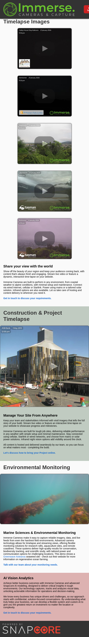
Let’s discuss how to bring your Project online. (29, 452)
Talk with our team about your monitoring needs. (30, 564)
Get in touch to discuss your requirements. (27, 298)
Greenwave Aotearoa (14, 556)
